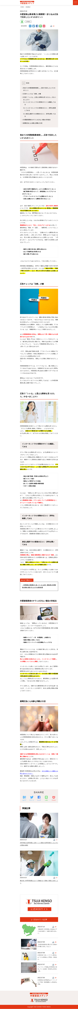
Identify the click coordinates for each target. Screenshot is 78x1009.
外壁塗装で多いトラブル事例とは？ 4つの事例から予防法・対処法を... (47, 957)
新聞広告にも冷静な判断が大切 (32, 123)
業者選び (28, 7)
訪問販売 (28, 21)
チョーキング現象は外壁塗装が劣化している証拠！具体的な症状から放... (47, 969)
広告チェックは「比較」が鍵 (31, 94)
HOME (22, 7)
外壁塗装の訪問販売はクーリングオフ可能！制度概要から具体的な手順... (47, 982)
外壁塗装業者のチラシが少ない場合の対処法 (36, 120)
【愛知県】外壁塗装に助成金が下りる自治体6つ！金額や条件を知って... (47, 931)
